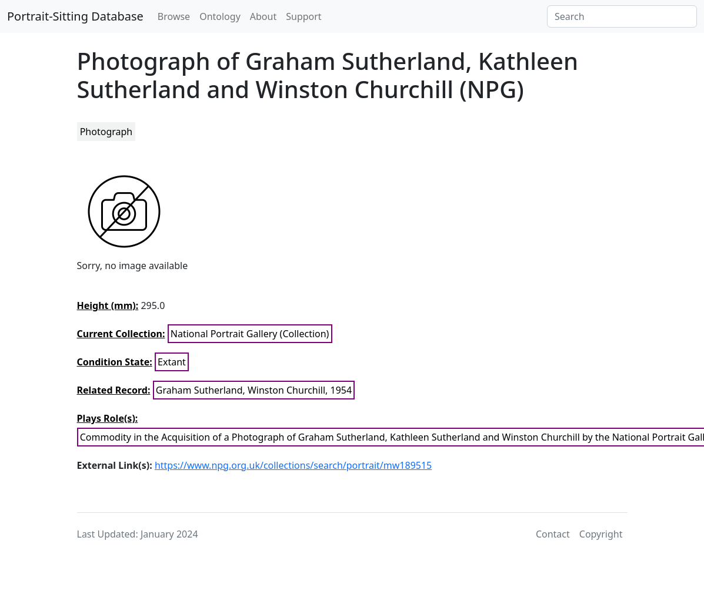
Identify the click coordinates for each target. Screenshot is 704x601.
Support (303, 16)
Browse (174, 16)
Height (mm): (108, 305)
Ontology (220, 16)
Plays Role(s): (107, 418)
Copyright (601, 534)
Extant (172, 361)
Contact (553, 534)
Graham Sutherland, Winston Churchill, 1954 (254, 390)
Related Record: (114, 390)
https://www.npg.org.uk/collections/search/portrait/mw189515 (293, 465)
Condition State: (114, 361)
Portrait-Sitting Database (75, 16)
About (263, 16)
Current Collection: (121, 333)
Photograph (106, 131)
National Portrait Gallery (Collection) (250, 333)
